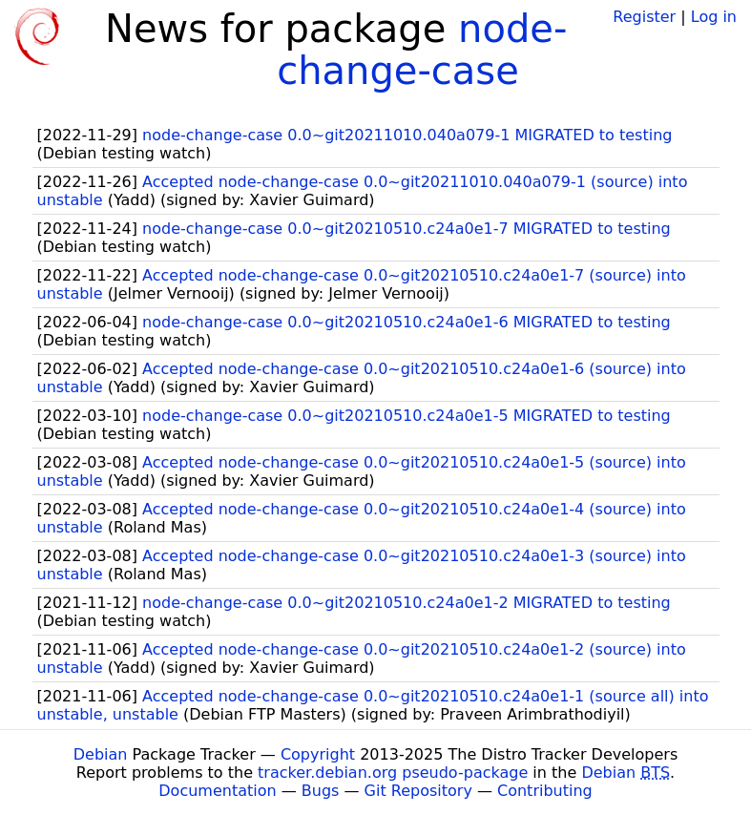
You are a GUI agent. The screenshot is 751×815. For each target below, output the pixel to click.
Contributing (545, 791)
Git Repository (418, 791)
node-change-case (422, 50)
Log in (714, 17)
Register (644, 17)
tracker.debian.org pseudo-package (393, 772)
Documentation (217, 791)
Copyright (318, 754)
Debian (100, 754)
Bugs (321, 791)
